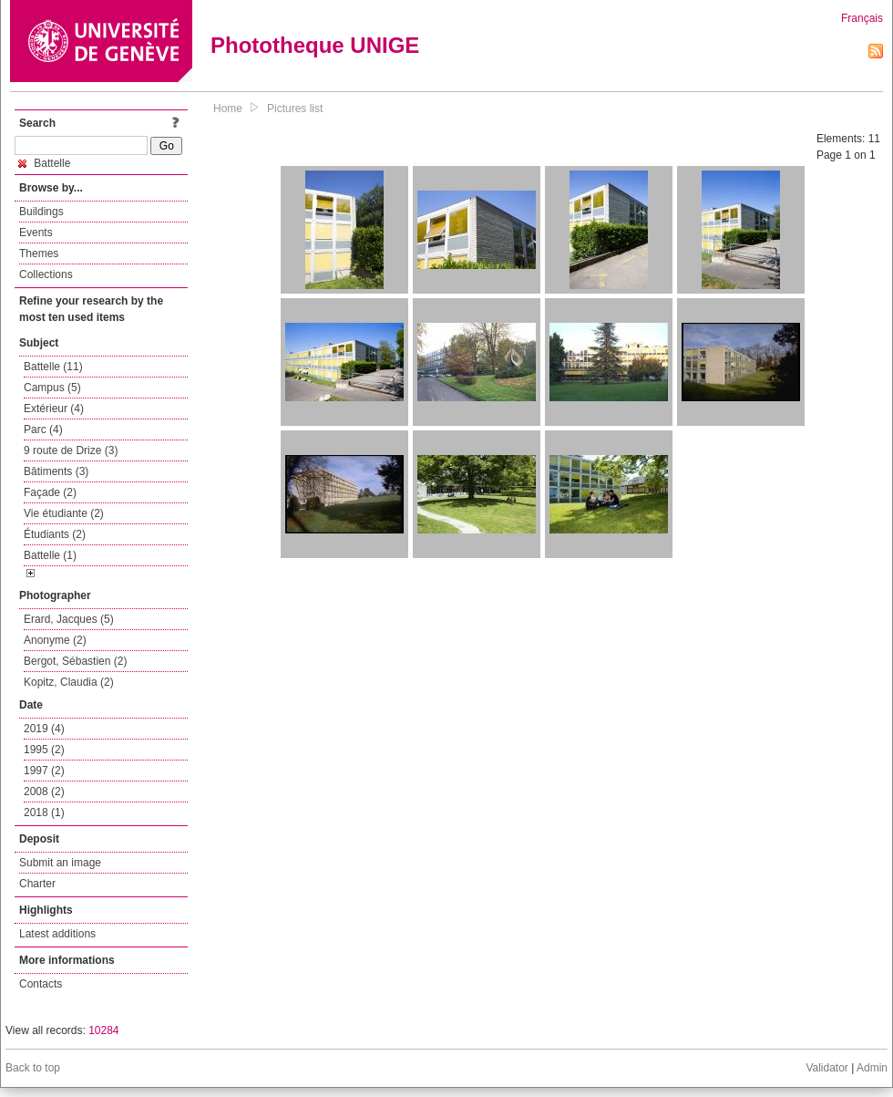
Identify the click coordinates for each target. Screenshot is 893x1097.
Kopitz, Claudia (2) (69, 682)
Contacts (40, 984)
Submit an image (60, 862)
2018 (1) (44, 812)
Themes (38, 253)
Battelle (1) (50, 555)
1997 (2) (44, 770)
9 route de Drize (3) (71, 450)
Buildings (41, 211)
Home (227, 108)
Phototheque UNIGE (314, 45)
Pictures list (295, 108)
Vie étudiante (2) (64, 513)
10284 (103, 1030)
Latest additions (57, 933)
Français (862, 18)
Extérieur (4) (54, 408)
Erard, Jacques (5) (69, 619)
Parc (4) (43, 429)
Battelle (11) (53, 366)
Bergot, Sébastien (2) (75, 661)
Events (36, 232)
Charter (37, 883)
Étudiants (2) (55, 534)
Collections (46, 274)
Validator (826, 1067)
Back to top (32, 1067)
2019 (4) (44, 728)
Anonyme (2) (55, 640)
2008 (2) (44, 791)
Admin (872, 1067)
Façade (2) (50, 492)
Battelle (44, 163)
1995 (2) (44, 749)
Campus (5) (52, 387)
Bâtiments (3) (56, 471)
